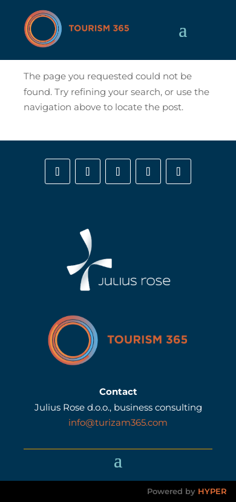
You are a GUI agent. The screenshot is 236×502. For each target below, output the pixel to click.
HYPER (212, 491)
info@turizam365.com (118, 422)
